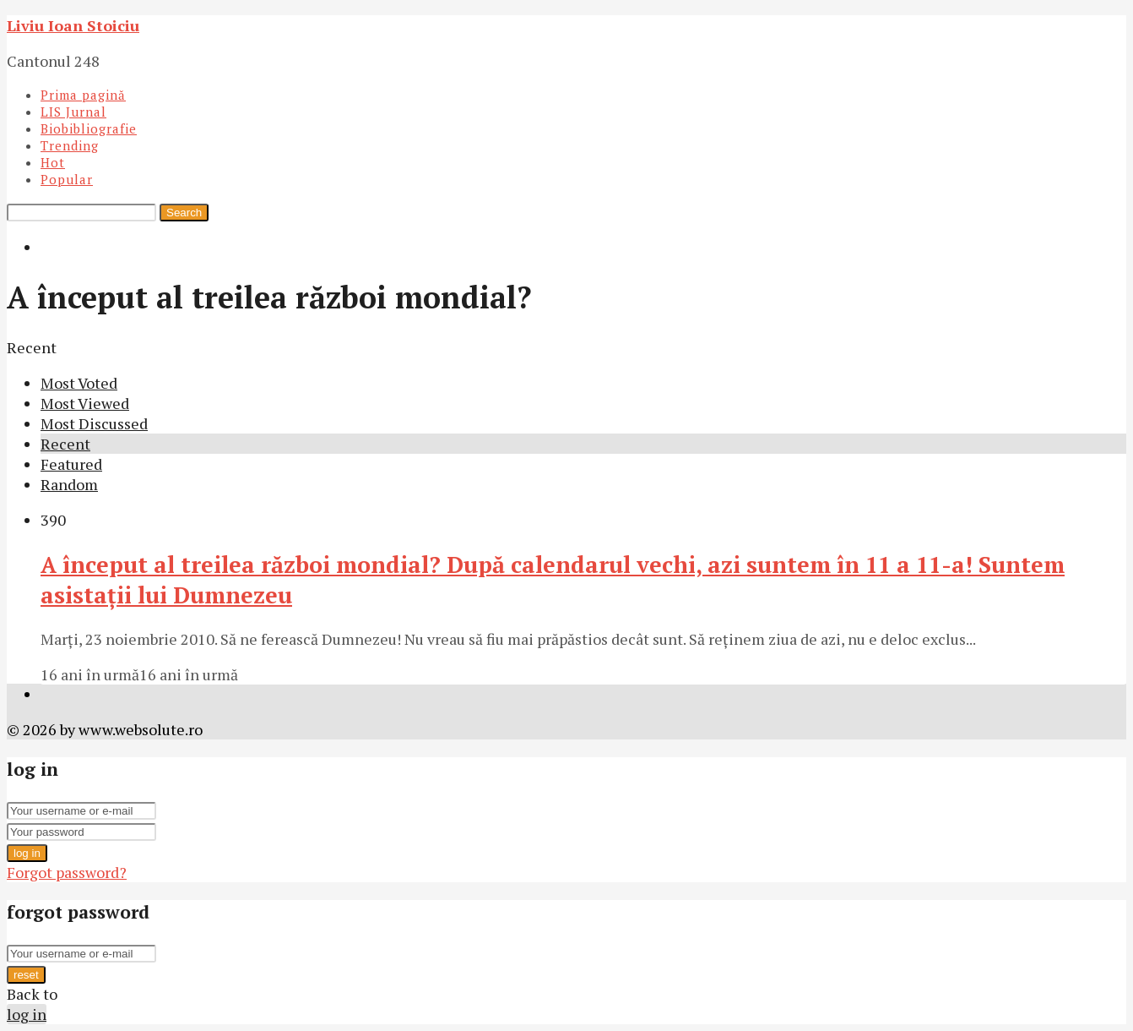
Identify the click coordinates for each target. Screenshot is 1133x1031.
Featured (71, 464)
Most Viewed (85, 403)
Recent (65, 444)
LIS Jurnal (73, 111)
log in (27, 853)
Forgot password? (67, 872)
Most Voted (79, 383)
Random (69, 484)
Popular (67, 179)
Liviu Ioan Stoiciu (73, 25)
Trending (70, 145)
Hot (53, 162)
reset (26, 974)
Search (184, 212)
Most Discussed (94, 423)
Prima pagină (83, 94)
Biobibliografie (89, 128)
